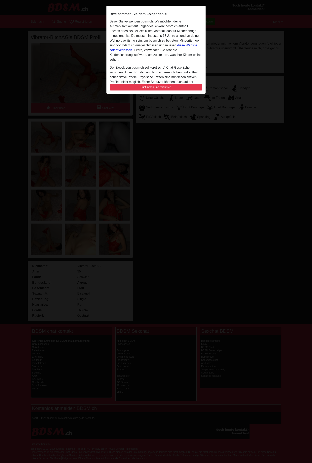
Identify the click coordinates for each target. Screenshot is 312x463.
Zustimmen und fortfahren (156, 87)
